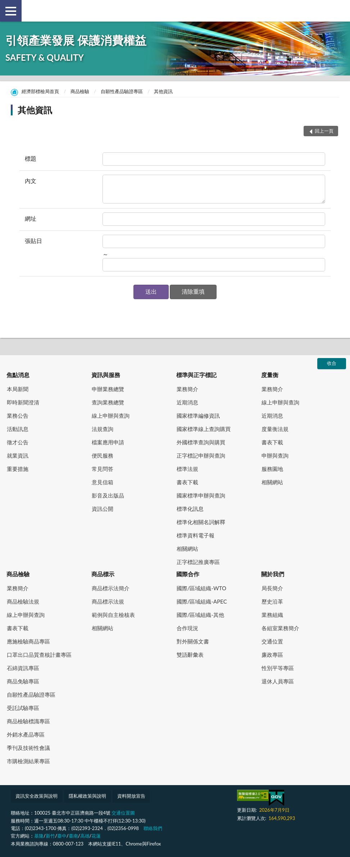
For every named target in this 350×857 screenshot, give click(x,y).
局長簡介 (272, 588)
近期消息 (187, 402)
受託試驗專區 (23, 708)
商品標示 (102, 573)
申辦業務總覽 (108, 389)
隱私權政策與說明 (87, 796)
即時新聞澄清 (23, 402)
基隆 (39, 836)
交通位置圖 (123, 813)
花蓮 (96, 836)
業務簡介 (187, 389)
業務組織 (272, 614)
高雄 (85, 836)
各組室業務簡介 (280, 628)
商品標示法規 (108, 601)
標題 (30, 158)
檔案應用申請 (108, 442)
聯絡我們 (153, 828)
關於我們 (272, 573)
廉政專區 (272, 654)
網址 (30, 218)
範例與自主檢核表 (113, 614)
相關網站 (187, 548)
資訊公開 (102, 508)
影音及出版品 (108, 495)
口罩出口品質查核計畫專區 (39, 654)
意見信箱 (102, 482)
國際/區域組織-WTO (201, 588)
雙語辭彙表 (190, 654)
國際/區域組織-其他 (200, 614)
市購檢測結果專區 (28, 761)
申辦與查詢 (275, 455)
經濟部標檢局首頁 (40, 91)
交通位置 (272, 641)
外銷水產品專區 (26, 734)
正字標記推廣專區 (198, 562)
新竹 (50, 836)
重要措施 (17, 469)
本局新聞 (17, 389)
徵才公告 (17, 442)
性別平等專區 (278, 668)
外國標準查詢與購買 (201, 442)
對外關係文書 (193, 641)
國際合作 (187, 573)
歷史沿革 (272, 601)
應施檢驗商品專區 (28, 641)
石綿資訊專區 (23, 668)
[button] (151, 292)
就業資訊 (17, 455)
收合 (331, 363)
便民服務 (102, 455)
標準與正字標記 (196, 374)
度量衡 (269, 374)
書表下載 (187, 482)
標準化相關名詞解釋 (201, 522)
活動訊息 (17, 429)
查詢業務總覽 (108, 402)
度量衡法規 (275, 429)
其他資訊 (163, 91)
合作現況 (187, 628)
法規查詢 (102, 429)
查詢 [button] (339, 11)
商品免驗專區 (23, 681)
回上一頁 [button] (324, 131)
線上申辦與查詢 (110, 415)
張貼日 (33, 240)
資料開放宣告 (131, 796)
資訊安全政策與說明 (36, 796)
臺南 (73, 836)
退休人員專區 (278, 681)
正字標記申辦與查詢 (201, 455)
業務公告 (17, 415)
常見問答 (102, 469)
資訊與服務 (105, 374)
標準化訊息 (190, 508)
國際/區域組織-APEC (202, 601)
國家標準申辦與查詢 (201, 495)
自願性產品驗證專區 (122, 91)
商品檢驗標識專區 (28, 721)
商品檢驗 (80, 91)
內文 (30, 180)
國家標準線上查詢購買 (204, 429)
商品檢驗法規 (23, 601)
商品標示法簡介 (110, 588)
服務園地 (272, 469)
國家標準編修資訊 (198, 415)
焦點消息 (17, 374)
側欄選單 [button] (10, 11)
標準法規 (187, 469)
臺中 (62, 836)
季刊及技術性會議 (28, 747)
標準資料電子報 (195, 535)
